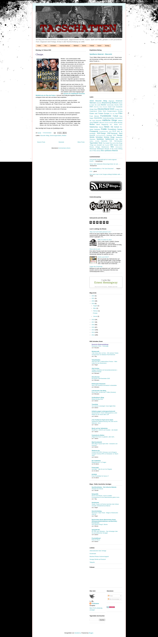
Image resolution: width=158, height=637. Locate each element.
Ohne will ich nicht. (95, 249)
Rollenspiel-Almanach (98, 384)
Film (45, 45)
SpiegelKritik (96, 529)
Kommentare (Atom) (64, 148)
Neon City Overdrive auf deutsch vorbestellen (104, 385)
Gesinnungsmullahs (55, 135)
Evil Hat (112, 113)
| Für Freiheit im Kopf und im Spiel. (102, 420)
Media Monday (118, 122)
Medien (64, 135)
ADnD (92, 101)
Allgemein (111, 101)
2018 (93, 319)
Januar (95, 316)
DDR (121, 105)
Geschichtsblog (97, 511)
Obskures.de (96, 450)
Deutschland (103, 109)
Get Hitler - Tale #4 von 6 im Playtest (102, 469)
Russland (109, 135)
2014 (93, 330)
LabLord (101, 122)
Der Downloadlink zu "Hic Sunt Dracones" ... (102, 168)
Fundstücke (105, 116)
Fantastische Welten (98, 435)
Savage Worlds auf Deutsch (98, 559)
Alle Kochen (95, 368)
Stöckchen (104, 141)
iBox (102, 150)
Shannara (92, 139)
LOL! (91, 171)
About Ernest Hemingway (101, 286)
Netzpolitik (95, 494)
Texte (100, 143)
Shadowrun (119, 137)
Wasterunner (105, 147)
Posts (110, 596)
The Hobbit (106, 143)
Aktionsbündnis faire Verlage (98, 550)
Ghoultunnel (95, 377)
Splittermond (109, 139)
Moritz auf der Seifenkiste (100, 428)
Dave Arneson (103, 106)
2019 (93, 303)
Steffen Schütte (94, 141)
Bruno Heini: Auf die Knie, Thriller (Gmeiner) (104, 392)
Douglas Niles (118, 109)
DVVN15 (94, 474)
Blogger (91, 633)
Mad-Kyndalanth (97, 442)
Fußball (92, 45)
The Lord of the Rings (116, 143)
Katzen (99, 45)
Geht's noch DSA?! (103, 257)
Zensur (99, 150)
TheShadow (95, 603)
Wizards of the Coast (111, 148)
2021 (93, 298)
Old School (115, 127)
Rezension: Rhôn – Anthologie (100, 346)
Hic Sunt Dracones (95, 120)
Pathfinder (97, 129)
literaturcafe (95, 351)
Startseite (61, 142)
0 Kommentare (47, 133)
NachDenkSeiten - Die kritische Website (104, 487)
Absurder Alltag (44, 135)
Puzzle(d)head (96, 538)
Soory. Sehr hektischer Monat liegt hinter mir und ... (104, 164)
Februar (95, 311)
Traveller (107, 145)
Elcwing (107, 45)
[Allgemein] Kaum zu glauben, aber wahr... (103, 437)
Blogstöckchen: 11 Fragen (99, 462)
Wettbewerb (100, 148)
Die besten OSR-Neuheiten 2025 (101, 378)
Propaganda (94, 131)
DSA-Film (96, 106)
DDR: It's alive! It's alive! (105, 239)
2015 (93, 327)
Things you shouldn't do (97, 145)
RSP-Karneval (112, 133)
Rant (120, 133)
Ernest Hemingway (106, 282)
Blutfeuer (76, 45)
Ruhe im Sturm (96, 540)
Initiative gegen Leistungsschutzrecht (103, 411)
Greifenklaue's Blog (98, 397)
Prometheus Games (115, 129)
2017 (93, 322)
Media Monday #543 (97, 399)
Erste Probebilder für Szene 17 (100, 476)
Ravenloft (92, 135)
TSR (110, 141)
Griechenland (118, 118)
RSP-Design (101, 133)
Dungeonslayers (112, 111)
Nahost (101, 127)
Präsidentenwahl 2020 (105, 131)
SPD (114, 135)
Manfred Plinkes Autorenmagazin (99, 556)
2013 (93, 332)
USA (111, 145)
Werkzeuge (93, 148)
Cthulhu (116, 105)
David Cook (111, 107)
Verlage (97, 147)
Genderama (95, 502)
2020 (93, 301)
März (95, 308)
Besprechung (106, 103)
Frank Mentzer (94, 116)
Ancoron (99, 103)
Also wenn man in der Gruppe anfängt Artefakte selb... (105, 174)
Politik (39, 45)
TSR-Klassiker (118, 141)
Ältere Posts (81, 142)
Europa (106, 113)
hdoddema (78, 633)
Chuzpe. (40, 54)
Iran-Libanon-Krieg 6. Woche (100, 524)
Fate (116, 113)
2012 (93, 335)
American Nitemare (65, 45)
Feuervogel (95, 467)
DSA (91, 107)
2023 (93, 296)
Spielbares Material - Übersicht (101, 54)
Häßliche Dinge (109, 120)
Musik (116, 124)
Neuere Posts (41, 142)
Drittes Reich (102, 111)
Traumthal (95, 404)
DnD (112, 109)
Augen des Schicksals (96, 266)
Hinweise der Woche (97, 489)
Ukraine (116, 145)
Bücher (84, 45)
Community (110, 105)
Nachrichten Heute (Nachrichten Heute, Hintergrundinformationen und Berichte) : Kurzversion (104, 521)
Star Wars (119, 139)
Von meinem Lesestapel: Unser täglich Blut (103, 406)
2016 (93, 324)
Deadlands (119, 107)
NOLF (120, 124)
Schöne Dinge (109, 137)
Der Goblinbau (96, 460)
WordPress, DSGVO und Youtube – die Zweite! (105, 430)
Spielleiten (100, 139)
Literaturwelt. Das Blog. (99, 390)
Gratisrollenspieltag (108, 118)
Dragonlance (93, 111)
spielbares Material (111, 150)
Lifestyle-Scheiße (108, 122)
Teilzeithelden (96, 360)
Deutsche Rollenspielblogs (100, 344)
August (95, 305)
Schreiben (53, 45)
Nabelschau (94, 127)
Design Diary (93, 109)
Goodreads (93, 553)
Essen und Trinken (96, 113)
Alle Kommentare (114, 599)
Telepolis (92, 562)
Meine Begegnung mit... (104, 124)
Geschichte (98, 118)
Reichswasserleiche (101, 135)
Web (112, 147)
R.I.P (114, 131)
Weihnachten (118, 147)
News (106, 127)
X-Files (94, 150)
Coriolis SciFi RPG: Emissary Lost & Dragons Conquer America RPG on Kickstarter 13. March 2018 (105, 454)
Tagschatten (94, 143)
